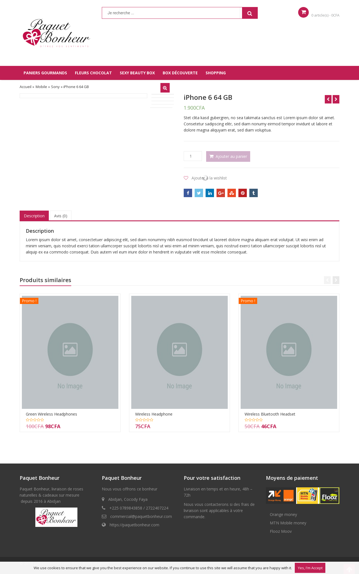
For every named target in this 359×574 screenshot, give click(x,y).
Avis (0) (60, 215)
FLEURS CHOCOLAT (93, 72)
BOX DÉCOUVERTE (180, 72)
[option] (162, 97)
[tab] (34, 216)
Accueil (25, 86)
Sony (55, 86)
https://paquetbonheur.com (134, 524)
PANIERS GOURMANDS (45, 72)
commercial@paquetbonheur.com (141, 516)
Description (34, 215)
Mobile (41, 86)
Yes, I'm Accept (310, 567)
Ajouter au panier (231, 156)
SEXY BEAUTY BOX (137, 72)
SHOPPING (216, 72)
